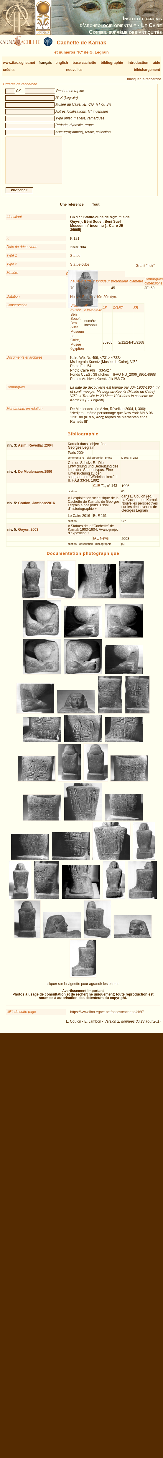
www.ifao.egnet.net (19, 63)
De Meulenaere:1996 (35, 476)
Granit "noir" (145, 270)
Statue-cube (79, 269)
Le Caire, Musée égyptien (77, 347)
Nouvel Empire (81, 301)
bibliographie (112, 63)
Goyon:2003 (28, 534)
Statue (75, 260)
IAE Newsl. (102, 543)
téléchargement (147, 70)
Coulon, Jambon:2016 (36, 508)
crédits (8, 70)
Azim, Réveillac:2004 (35, 450)
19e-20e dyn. (106, 301)
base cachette (84, 63)
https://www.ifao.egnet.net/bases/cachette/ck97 (107, 1017)
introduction (138, 63)
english (62, 63)
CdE (96, 490)
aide (156, 63)
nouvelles (74, 70)
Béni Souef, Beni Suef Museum (77, 327)
